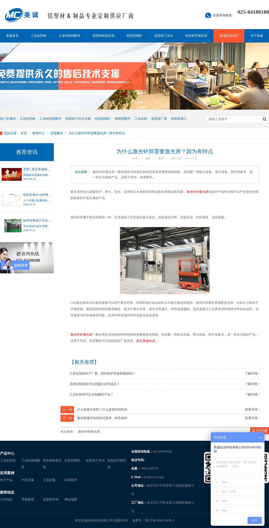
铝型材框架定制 (104, 35)
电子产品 (6, 480)
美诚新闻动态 (228, 35)
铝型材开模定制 (196, 35)
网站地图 (71, 499)
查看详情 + (252, 409)
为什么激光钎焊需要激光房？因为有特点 (97, 133)
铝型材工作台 (163, 35)
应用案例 (7, 473)
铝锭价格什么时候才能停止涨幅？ (46, 194)
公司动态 (6, 499)
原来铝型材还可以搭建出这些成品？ (94, 384)
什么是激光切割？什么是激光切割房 (102, 409)
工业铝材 (140, 118)
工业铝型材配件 (69, 35)
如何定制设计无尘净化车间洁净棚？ (48, 220)
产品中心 (7, 453)
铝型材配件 (122, 118)
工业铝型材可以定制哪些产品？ (91, 394)
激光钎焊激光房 (89, 431)
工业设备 (49, 480)
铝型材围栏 (134, 35)
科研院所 (71, 480)
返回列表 (260, 430)
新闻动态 (7, 492)
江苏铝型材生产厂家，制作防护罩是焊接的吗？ (102, 373)
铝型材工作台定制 (78, 118)
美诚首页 (12, 35)
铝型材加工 (179, 118)
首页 (24, 133)
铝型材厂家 (159, 118)
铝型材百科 (51, 499)
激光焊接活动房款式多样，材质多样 (102, 418)
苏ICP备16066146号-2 (159, 520)
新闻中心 (39, 133)
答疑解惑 (57, 133)
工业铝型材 (38, 35)
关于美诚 (256, 35)
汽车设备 (28, 480)
